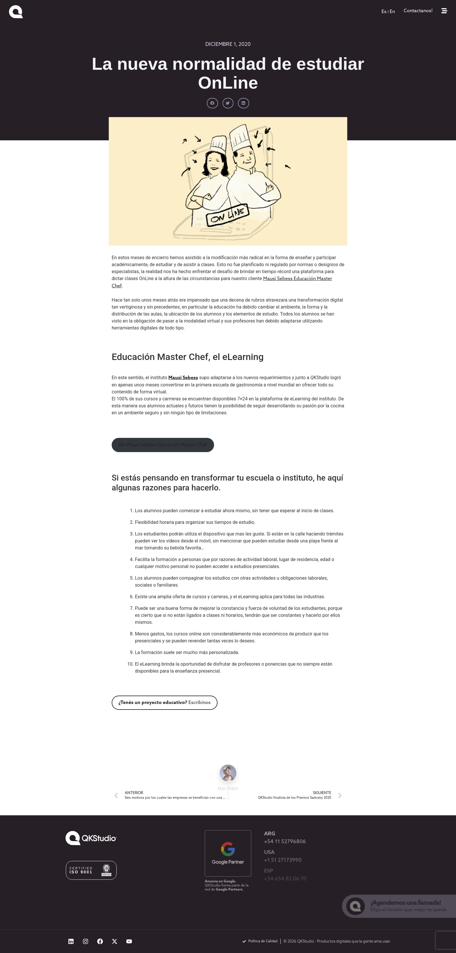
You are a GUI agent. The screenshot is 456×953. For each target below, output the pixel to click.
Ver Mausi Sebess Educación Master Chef (162, 445)
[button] (212, 103)
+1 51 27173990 (283, 860)
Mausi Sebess (183, 378)
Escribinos (164, 703)
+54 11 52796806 (285, 842)
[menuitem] (384, 12)
